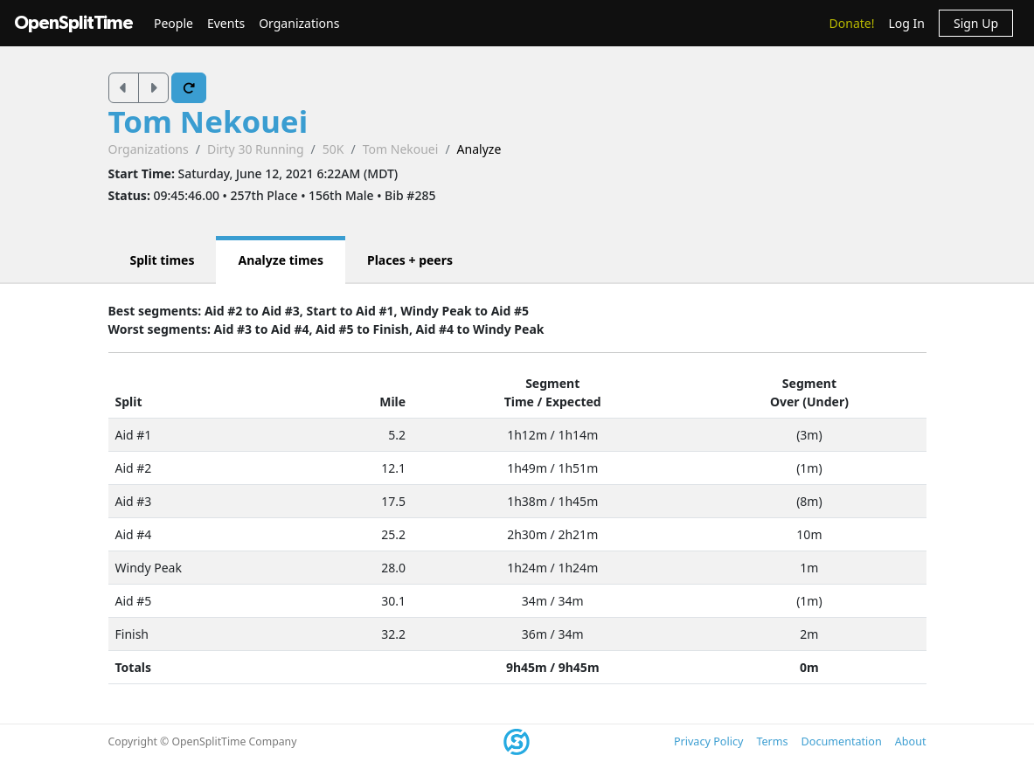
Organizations (299, 23)
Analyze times (280, 260)
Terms (772, 741)
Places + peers (410, 260)
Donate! (852, 23)
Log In (906, 23)
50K (333, 149)
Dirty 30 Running (255, 149)
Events (226, 23)
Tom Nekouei (208, 121)
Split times (162, 260)
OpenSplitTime (73, 23)
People (173, 23)
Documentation (842, 741)
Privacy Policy (708, 741)
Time (519, 401)
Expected (573, 401)
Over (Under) (809, 401)
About (910, 741)
